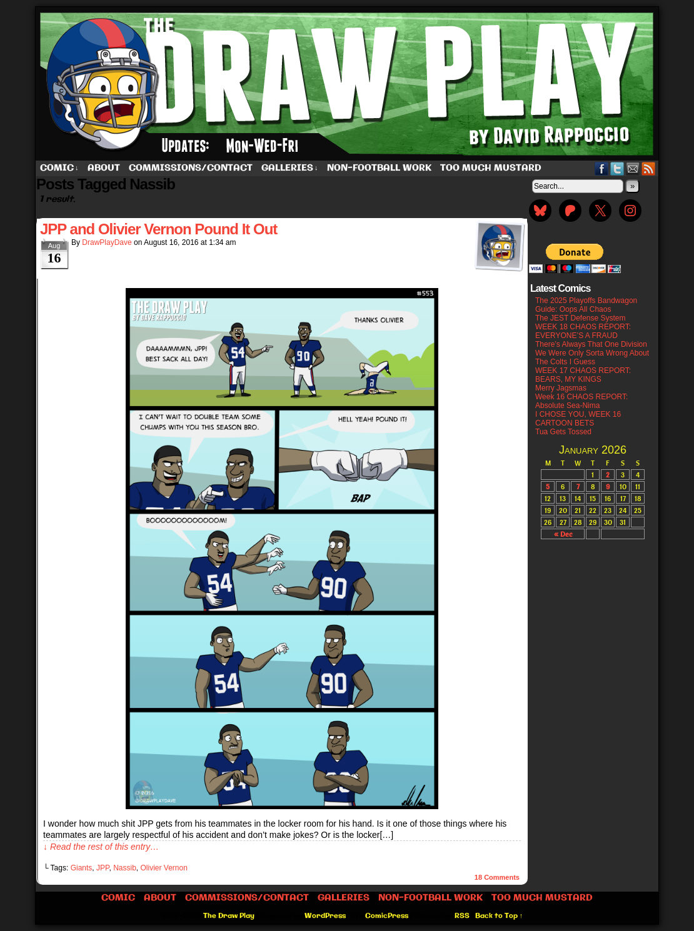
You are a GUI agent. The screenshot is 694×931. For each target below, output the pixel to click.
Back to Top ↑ (499, 916)
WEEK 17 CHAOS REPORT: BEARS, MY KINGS (583, 375)
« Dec (563, 534)
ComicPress (386, 916)
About (104, 168)
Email (633, 168)
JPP (102, 868)
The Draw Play (348, 84)
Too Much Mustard (490, 168)
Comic (59, 168)
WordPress (325, 916)
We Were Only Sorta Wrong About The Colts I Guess (592, 357)
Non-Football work (379, 168)
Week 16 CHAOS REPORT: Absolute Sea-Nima (581, 401)
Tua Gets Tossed (563, 431)
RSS (648, 168)
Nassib (124, 868)
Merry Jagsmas (560, 388)
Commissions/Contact (191, 168)
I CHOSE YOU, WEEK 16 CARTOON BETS (578, 418)
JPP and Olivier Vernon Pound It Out (158, 229)
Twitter (617, 168)
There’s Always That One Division (591, 344)
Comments (497, 877)
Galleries (289, 168)
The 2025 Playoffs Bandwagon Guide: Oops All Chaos (586, 305)
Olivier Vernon (164, 868)
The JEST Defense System (580, 318)
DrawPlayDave (106, 242)
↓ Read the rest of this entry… (101, 847)
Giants (82, 868)
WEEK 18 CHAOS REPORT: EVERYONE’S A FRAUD (583, 331)
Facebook (602, 168)
